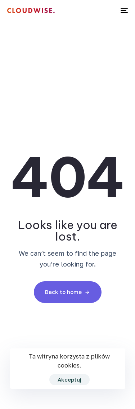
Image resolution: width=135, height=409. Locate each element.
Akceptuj (69, 379)
